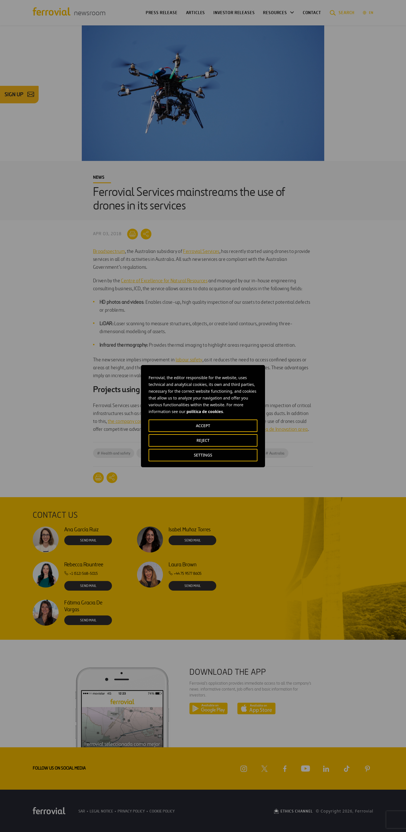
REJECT (203, 440)
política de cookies (204, 411)
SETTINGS (203, 455)
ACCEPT (203, 425)
